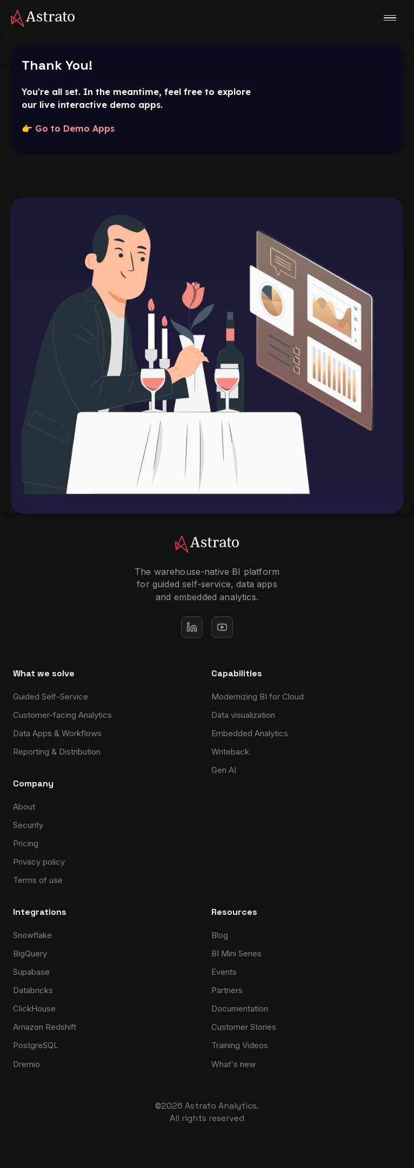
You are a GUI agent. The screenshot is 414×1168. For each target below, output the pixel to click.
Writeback (230, 751)
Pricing (25, 843)
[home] (37, 17)
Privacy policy (39, 862)
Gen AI (223, 770)
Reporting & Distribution (57, 751)
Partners (227, 990)
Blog (219, 935)
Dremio (26, 1064)
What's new (233, 1064)
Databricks (33, 990)
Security (28, 825)
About (24, 807)
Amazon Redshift (44, 1027)
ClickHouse (34, 1008)
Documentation (239, 1008)
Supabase (31, 972)
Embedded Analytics (249, 733)
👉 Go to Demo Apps (68, 128)
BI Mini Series (236, 953)
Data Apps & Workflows (57, 733)
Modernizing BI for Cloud (257, 696)
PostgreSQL (35, 1045)
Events (224, 972)
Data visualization (243, 715)
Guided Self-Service (50, 696)
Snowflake (32, 935)
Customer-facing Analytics (62, 715)
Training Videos (239, 1045)
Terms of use (38, 880)
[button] (389, 17)
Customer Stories (243, 1027)
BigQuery (30, 953)
